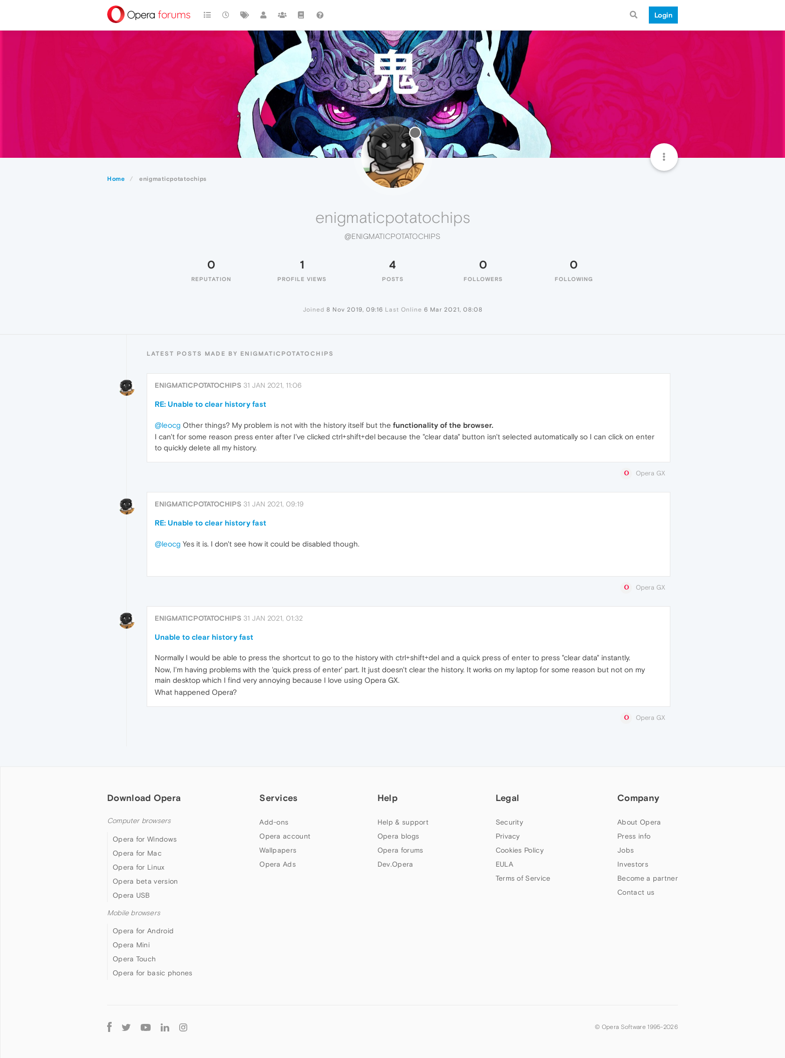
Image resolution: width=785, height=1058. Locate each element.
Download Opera (144, 797)
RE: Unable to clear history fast (210, 404)
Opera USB (131, 895)
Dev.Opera (395, 864)
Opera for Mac (137, 853)
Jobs (625, 850)
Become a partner (647, 878)
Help (387, 797)
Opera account (284, 836)
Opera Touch (134, 959)
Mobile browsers (133, 913)
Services (278, 797)
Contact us (635, 892)
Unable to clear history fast (204, 637)
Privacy (508, 836)
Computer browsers (139, 821)
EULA (504, 864)
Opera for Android (143, 931)
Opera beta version (145, 881)
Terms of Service (523, 878)
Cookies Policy (520, 850)
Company (638, 797)
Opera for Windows (145, 839)
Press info (633, 836)
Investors (632, 864)
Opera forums (400, 850)
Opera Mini (131, 945)
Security (509, 822)
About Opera (639, 822)
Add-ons (273, 822)
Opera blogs (398, 836)
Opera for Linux (139, 867)
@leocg (168, 425)
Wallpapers (277, 850)
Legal (508, 797)
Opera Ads (277, 864)
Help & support (403, 822)
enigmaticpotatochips (198, 385)
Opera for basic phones (153, 973)
